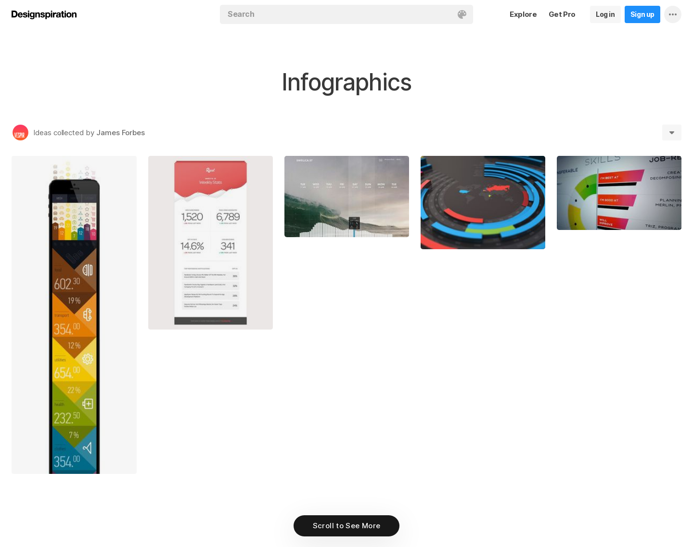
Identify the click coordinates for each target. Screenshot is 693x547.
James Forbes (120, 132)
